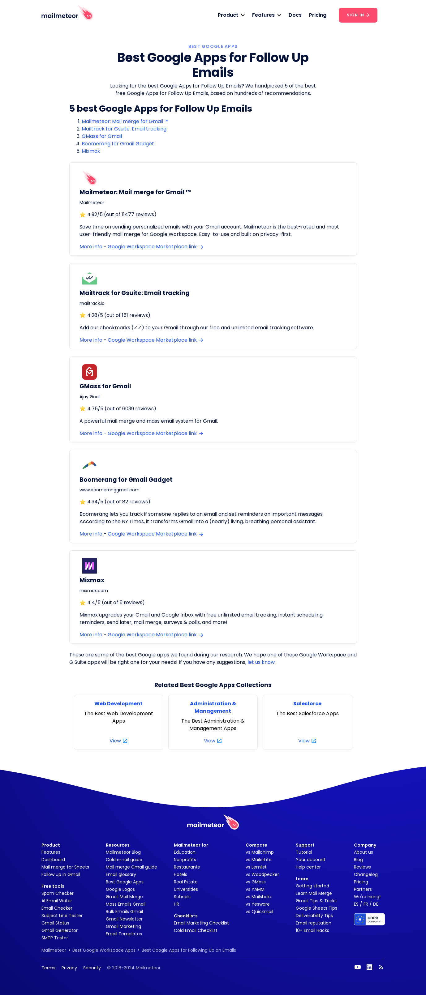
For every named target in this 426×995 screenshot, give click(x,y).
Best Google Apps (125, 882)
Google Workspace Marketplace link (155, 246)
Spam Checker (57, 893)
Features (50, 852)
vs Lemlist (256, 867)
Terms (48, 968)
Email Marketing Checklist (201, 923)
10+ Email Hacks (312, 930)
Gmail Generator (59, 930)
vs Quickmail (259, 911)
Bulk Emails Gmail (124, 911)
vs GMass (256, 882)
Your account (310, 859)
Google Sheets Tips (316, 908)
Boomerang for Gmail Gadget (118, 143)
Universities (186, 889)
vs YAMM (255, 889)
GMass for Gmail (102, 136)
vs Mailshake (259, 897)
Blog (358, 859)
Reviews (362, 867)
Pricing (317, 15)
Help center (308, 867)
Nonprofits (185, 859)
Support (305, 845)
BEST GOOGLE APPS (213, 46)
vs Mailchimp (260, 852)
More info (91, 246)
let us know (261, 662)
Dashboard (53, 859)
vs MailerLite (259, 859)
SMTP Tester (54, 938)
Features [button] (263, 15)
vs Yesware (258, 904)
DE (375, 904)
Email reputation (313, 923)
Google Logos (120, 889)
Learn (302, 879)
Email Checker (56, 908)
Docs (295, 15)
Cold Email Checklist (195, 930)
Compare (256, 845)
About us (363, 852)
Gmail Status (55, 923)
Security (92, 968)
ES (356, 904)
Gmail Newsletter (124, 919)
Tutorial (304, 852)
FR (366, 904)
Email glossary (121, 874)
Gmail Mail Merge (124, 897)
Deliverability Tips (314, 915)
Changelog (366, 874)
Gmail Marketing (123, 926)
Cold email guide (124, 859)
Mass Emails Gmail (125, 904)
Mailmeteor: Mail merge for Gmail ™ (125, 121)
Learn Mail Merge (314, 893)
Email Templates (124, 934)
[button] (231, 15)
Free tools (52, 886)
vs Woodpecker (262, 874)
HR (176, 904)
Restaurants (187, 867)
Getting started (312, 886)
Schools (182, 897)
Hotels (180, 874)
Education (185, 852)
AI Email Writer (56, 901)
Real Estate (186, 882)
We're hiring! (367, 897)
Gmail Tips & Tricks (316, 901)
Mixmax (91, 151)
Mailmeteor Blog (123, 852)
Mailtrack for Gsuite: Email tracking (124, 128)
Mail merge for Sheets (65, 867)
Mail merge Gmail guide (131, 867)
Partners (363, 889)
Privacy (69, 968)
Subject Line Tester (62, 915)
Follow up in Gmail (60, 874)
